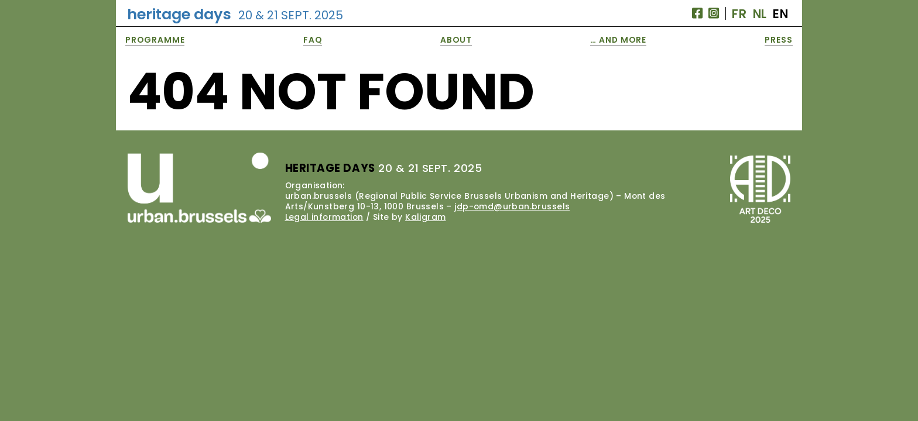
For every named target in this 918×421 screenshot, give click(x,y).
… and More (618, 40)
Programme (155, 40)
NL (760, 13)
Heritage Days (235, 14)
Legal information (324, 217)
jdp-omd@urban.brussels (512, 206)
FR (739, 13)
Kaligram (425, 217)
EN (780, 13)
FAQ (312, 40)
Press (779, 40)
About (456, 40)
